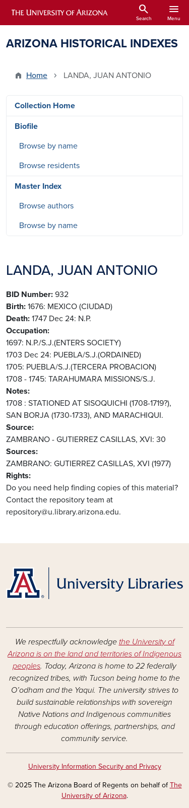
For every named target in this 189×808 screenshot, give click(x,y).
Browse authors (46, 206)
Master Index (38, 186)
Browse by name (48, 146)
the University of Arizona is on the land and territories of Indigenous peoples (94, 654)
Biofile (26, 126)
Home (36, 75)
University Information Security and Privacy (94, 766)
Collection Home (45, 106)
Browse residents (49, 166)
